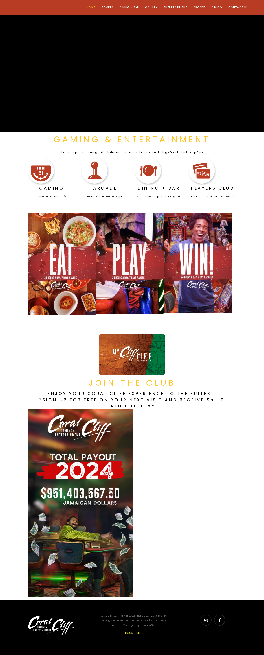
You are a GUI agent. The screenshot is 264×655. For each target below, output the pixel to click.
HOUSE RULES (133, 633)
